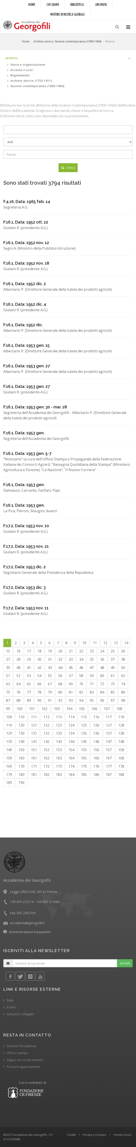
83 (92, 692)
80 (60, 692)
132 (46, 733)
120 (21, 725)
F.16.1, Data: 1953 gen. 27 (26, 366)
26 (123, 651)
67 (50, 683)
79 (50, 692)
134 (71, 733)
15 (8, 651)
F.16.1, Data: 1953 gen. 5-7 (27, 453)
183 (59, 774)
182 (46, 774)
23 (92, 651)
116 (96, 717)
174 (71, 766)
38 (123, 659)
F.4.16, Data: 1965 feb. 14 (26, 201)
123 (59, 725)
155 (84, 749)
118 (121, 717)
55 (50, 675)
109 (9, 717)
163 (59, 758)
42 (39, 667)
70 (81, 683)
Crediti (71, 1135)
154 (71, 749)
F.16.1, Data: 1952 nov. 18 (26, 263)
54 (39, 675)
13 (116, 642)
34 (81, 659)
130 (21, 733)
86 (123, 692)
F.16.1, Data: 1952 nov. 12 (26, 242)
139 (9, 741)
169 (9, 766)
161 (34, 758)
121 (34, 725)
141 (34, 741)
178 (121, 766)
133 (59, 733)
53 (29, 675)
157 (109, 749)
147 (109, 741)
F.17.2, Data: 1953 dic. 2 (24, 566)
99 (8, 708)
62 (123, 675)
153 (59, 749)
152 (46, 749)
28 (18, 659)
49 (113, 667)
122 (46, 725)
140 (21, 741)
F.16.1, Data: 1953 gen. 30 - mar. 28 (35, 407)
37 (113, 659)
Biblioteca (77, 5)
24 (102, 651)
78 (39, 692)
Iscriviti (125, 963)
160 (21, 758)
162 (46, 758)
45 (71, 667)
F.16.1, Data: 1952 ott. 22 (25, 222)
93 (71, 700)
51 (8, 675)
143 (59, 741)
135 (84, 733)
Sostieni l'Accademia (21, 1046)
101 (32, 708)
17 (29, 651)
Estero (11, 1007)
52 (18, 675)
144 (71, 741)
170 (21, 766)
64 (18, 683)
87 (8, 700)
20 (60, 651)
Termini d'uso (122, 1135)
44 (60, 667)
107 (107, 708)
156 (96, 749)
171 (34, 766)
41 (29, 667)
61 (113, 675)
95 (92, 700)
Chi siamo (53, 5)
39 (8, 667)
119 (9, 725)
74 (123, 683)
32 (60, 659)
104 (69, 708)
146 (96, 741)
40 (18, 667)
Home (31, 5)
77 (29, 692)
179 (9, 774)
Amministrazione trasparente (30, 932)
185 (84, 774)
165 (84, 758)
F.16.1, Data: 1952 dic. (23, 324)
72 (102, 683)
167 (109, 758)
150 (21, 749)
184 (71, 774)
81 (71, 692)
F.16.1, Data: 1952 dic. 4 (24, 304)
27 (8, 659)
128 (121, 725)
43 (50, 667)
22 (81, 651)
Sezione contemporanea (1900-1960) (35, 86)
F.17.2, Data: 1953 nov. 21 (26, 546)
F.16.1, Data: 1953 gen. (24, 432)
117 (109, 717)
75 (8, 692)
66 (39, 683)
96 (102, 700)
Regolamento (18, 75)
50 (123, 667)
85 (113, 692)
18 (39, 651)
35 (92, 659)
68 (60, 683)
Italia (10, 1000)
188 (121, 774)
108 (119, 708)
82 (81, 692)
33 (71, 659)
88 (18, 700)
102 (44, 708)
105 (82, 708)
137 (109, 733)
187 (109, 774)
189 (9, 782)
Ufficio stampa (17, 1053)
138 (121, 733)
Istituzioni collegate (20, 1014)
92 (60, 700)
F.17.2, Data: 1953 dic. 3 (24, 587)
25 (113, 651)
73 (113, 683)
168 (121, 758)
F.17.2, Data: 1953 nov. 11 (26, 608)
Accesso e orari (20, 70)
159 (9, 758)
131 (34, 733)
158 (121, 749)
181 (34, 774)
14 (126, 642)
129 (9, 733)
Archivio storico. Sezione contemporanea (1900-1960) (67, 41)
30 (39, 659)
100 (19, 708)
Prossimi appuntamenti (23, 1067)
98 (123, 700)
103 (57, 708)
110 (21, 717)
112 (46, 717)
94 (81, 700)
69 (71, 683)
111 (34, 717)
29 (29, 659)
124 (71, 725)
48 (102, 667)
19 (50, 651)
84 (102, 692)
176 (96, 766)
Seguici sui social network (25, 1060)
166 (96, 758)
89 (29, 700)
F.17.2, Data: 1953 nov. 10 (26, 525)
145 (84, 741)
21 (71, 651)
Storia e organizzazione (26, 65)
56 (60, 675)
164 (71, 758)
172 (46, 766)
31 (50, 659)
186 (96, 774)
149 (9, 749)
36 (102, 659)
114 (71, 717)
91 (50, 700)
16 (18, 651)
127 (109, 725)
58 (81, 675)
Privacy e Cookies (94, 1135)
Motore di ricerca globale (67, 15)
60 (102, 675)
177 (109, 766)
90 (39, 700)
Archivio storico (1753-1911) (29, 81)
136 (96, 733)
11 (95, 642)
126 (96, 725)
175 (84, 766)
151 (34, 749)
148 (121, 741)
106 (94, 708)
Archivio (101, 5)
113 (59, 717)
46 (81, 667)
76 (18, 692)
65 (29, 683)
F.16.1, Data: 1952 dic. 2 (24, 283)
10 (84, 642)
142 (46, 741)
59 (92, 675)
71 (92, 683)
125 (84, 725)
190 (21, 782)
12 (105, 642)
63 (8, 683)
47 (92, 667)
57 (71, 675)
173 (59, 766)
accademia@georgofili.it (27, 923)
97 (113, 700)
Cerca (68, 167)
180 (21, 774)
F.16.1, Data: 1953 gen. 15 (26, 345)
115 (84, 717)
